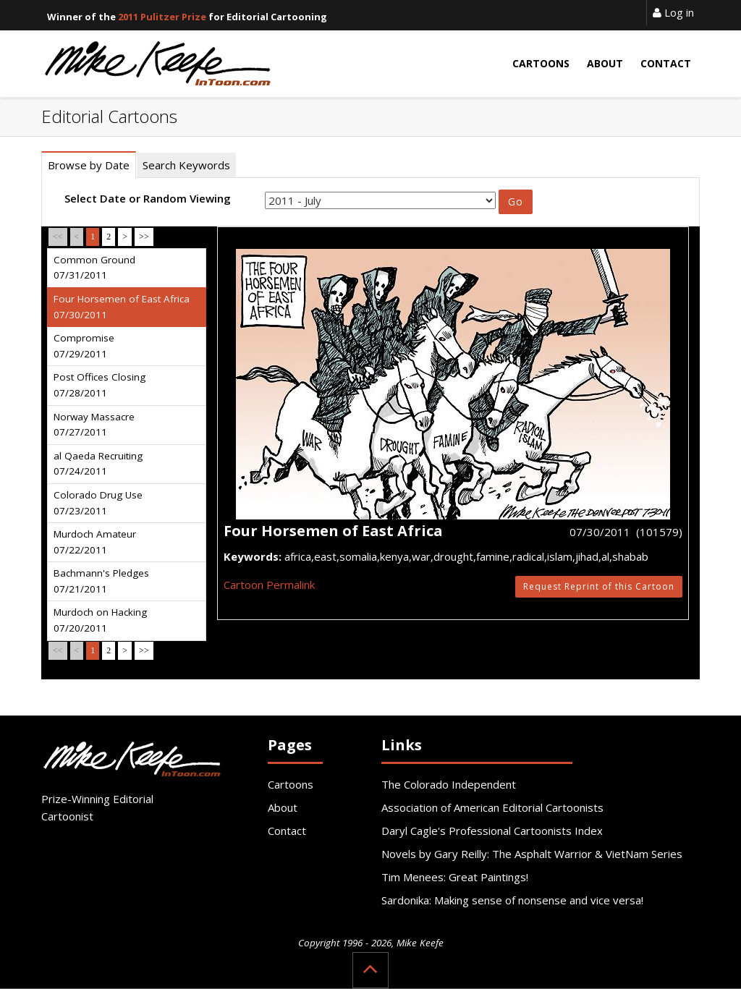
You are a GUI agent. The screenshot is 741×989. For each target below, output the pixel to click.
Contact (287, 830)
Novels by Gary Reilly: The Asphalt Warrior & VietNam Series (531, 853)
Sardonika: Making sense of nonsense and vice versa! (512, 900)
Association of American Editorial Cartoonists (492, 807)
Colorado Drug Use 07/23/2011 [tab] (98, 502)
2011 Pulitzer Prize (162, 16)
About (282, 807)
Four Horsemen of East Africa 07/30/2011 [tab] (122, 306)
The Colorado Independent (448, 784)
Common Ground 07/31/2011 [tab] (94, 267)
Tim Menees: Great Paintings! (454, 877)
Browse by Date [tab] (89, 165)
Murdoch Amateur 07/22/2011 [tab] (95, 541)
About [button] (605, 63)
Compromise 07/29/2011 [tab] (84, 345)
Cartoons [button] (540, 63)
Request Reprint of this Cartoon (598, 586)
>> (144, 237)
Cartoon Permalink (269, 584)
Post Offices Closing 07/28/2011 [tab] (99, 384)
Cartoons (290, 784)
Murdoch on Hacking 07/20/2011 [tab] (100, 620)
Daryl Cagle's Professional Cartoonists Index (492, 830)
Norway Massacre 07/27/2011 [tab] (94, 424)
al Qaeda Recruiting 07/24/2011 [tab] (98, 463)
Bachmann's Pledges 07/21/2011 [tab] (101, 580)
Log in (673, 12)
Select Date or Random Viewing (147, 198)
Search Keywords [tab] (186, 165)
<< (58, 237)
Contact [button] (665, 63)
